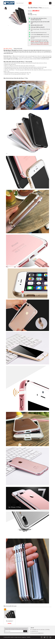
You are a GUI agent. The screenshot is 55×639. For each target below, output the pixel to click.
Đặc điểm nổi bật (8, 48)
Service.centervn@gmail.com (38, 633)
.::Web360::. (28, 637)
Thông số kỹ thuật (18, 48)
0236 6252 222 (35, 631)
